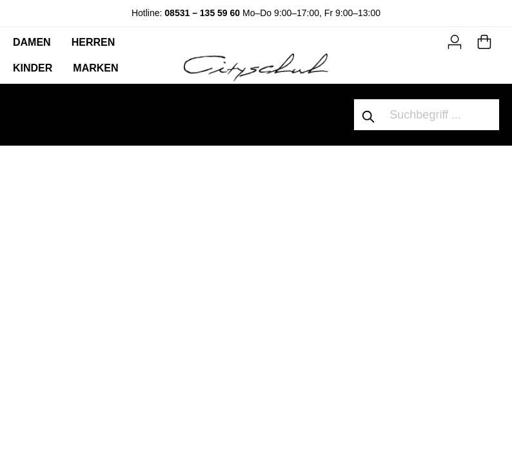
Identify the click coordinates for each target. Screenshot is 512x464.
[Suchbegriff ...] (441, 114)
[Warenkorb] (484, 40)
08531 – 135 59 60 (202, 13)
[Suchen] (369, 114)
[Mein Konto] (454, 40)
